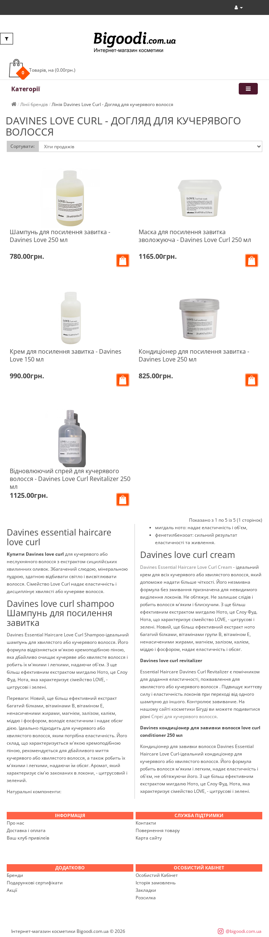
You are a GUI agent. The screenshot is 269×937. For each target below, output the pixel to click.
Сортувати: (22, 146)
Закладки (146, 890)
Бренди (15, 875)
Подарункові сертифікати (35, 882)
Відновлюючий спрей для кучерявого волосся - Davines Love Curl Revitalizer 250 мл (70, 479)
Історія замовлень (156, 882)
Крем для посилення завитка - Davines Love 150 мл (65, 355)
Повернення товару (158, 830)
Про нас (15, 823)
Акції (12, 890)
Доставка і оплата (26, 830)
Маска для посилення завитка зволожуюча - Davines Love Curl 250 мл (195, 236)
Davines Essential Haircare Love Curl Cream (186, 567)
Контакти (146, 823)
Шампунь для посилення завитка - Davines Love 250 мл (60, 236)
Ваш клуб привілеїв (28, 838)
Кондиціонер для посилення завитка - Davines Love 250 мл (194, 355)
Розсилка (146, 897)
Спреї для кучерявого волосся (184, 716)
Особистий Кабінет (157, 875)
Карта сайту (149, 838)
